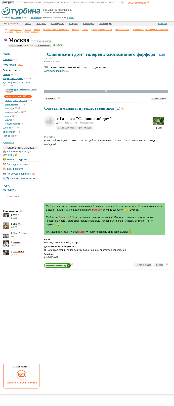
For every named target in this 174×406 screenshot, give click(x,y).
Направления (16, 30)
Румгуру (97, 209)
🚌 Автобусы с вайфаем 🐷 (19, 173)
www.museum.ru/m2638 (56, 71)
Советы (85, 30)
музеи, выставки (122, 30)
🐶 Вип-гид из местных (16, 164)
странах (70, 18)
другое (8, 120)
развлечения (11, 104)
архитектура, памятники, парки (20, 89)
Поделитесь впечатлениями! (21, 382)
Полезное (8, 135)
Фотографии (10, 64)
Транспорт (9, 131)
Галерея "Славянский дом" (27, 32)
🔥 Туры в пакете (13, 168)
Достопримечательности (101, 30)
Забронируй (105, 23)
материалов (36, 18)
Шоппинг (8, 127)
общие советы (12, 123)
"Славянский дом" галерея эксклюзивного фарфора (99, 54)
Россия (37, 30)
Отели (6, 74)
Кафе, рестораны (13, 78)
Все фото (41, 23)
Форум (7, 185)
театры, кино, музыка (16, 100)
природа (9, 108)
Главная (6, 29)
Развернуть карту (106, 91)
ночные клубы (12, 112)
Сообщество (57, 23)
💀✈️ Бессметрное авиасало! (20, 178)
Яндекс (81, 231)
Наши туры (88, 23)
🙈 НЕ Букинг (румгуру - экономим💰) (17, 153)
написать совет (160, 98)
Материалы (9, 189)
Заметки (7, 59)
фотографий (16, 18)
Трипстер (64, 217)
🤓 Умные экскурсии (15, 159)
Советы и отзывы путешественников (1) (82, 108)
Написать (162, 23)
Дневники (8, 142)
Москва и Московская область (56, 30)
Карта (6, 53)
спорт (8, 116)
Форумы (73, 23)
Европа (28, 30)
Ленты (28, 23)
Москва (75, 30)
